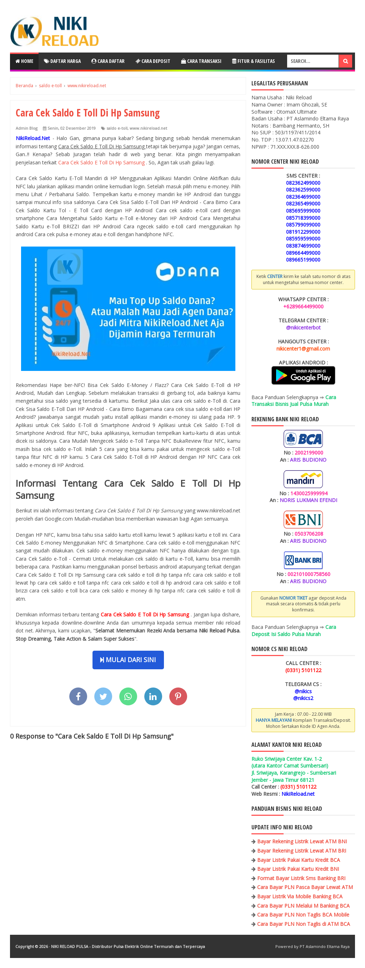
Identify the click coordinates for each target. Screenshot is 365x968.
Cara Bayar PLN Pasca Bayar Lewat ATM (305, 887)
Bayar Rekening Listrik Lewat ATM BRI (301, 850)
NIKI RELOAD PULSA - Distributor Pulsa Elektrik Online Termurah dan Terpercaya (128, 946)
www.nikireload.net (148, 128)
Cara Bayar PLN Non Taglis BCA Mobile (303, 914)
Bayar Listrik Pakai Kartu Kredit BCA (298, 860)
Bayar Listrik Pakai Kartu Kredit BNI (298, 868)
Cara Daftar (108, 61)
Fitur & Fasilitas (253, 61)
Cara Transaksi (201, 61)
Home (24, 61)
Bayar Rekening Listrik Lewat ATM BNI (302, 841)
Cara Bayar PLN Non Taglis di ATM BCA (303, 923)
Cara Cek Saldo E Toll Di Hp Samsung (102, 162)
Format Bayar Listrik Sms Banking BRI (301, 878)
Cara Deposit (152, 61)
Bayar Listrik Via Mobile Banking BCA (299, 896)
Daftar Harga (62, 61)
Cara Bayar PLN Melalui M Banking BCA (303, 905)
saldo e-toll (117, 128)
